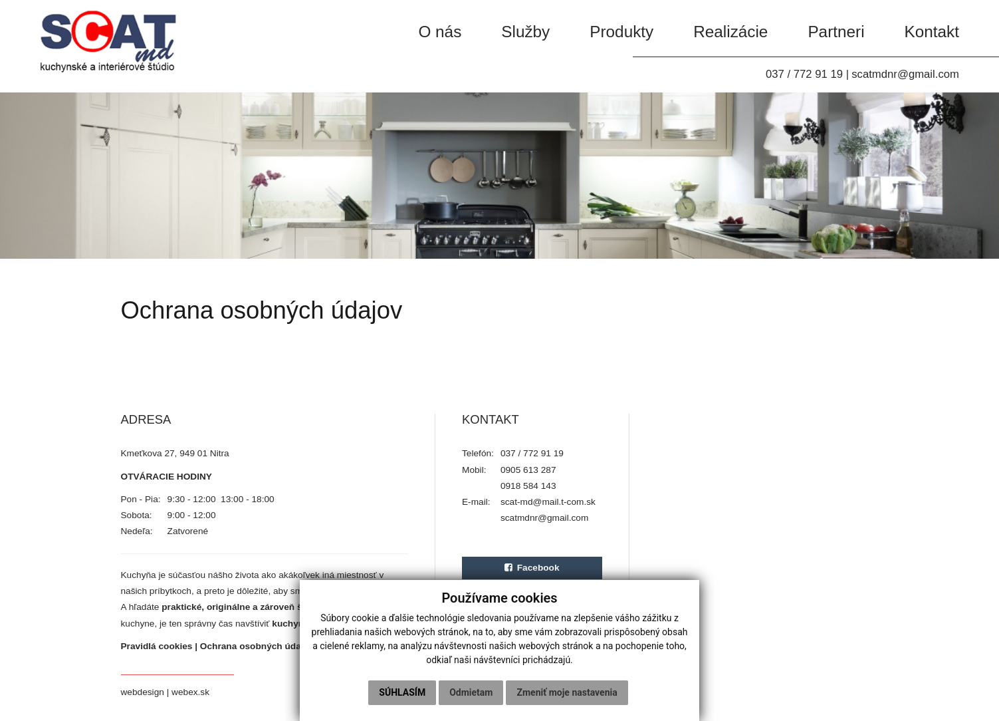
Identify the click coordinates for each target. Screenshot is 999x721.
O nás (439, 32)
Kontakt (932, 32)
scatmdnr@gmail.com (905, 74)
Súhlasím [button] (402, 692)
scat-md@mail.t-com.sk (548, 502)
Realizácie (730, 32)
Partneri (836, 32)
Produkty (621, 32)
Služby (525, 32)
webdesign (142, 692)
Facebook (532, 568)
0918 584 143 (528, 486)
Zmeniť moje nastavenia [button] (566, 692)
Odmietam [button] (471, 692)
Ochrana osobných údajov (257, 646)
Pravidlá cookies (157, 646)
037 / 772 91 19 (804, 74)
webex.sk (190, 692)
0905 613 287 (528, 470)
